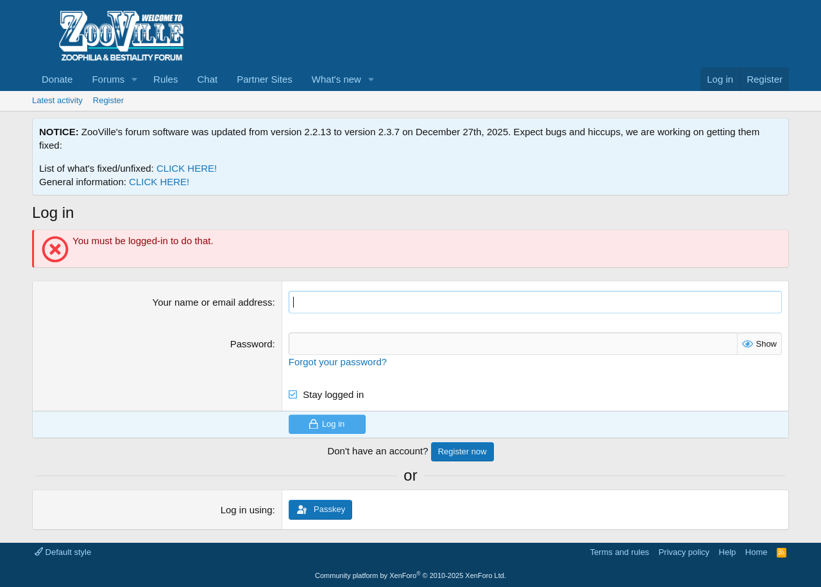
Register (108, 100)
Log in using (247, 509)
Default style (63, 552)
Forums (108, 79)
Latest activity (57, 100)
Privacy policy (684, 552)
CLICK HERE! (187, 168)
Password (251, 343)
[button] (135, 79)
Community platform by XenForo (410, 575)
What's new (336, 79)
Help (727, 552)
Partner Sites (264, 79)
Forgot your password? (338, 361)
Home (756, 552)
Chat (207, 79)
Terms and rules (619, 552)
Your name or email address (213, 302)
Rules (165, 79)
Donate (57, 79)
